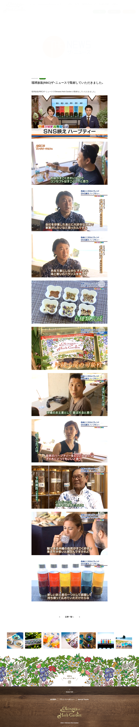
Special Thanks (83, 699)
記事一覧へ (69, 616)
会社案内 (53, 699)
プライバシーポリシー (67, 699)
